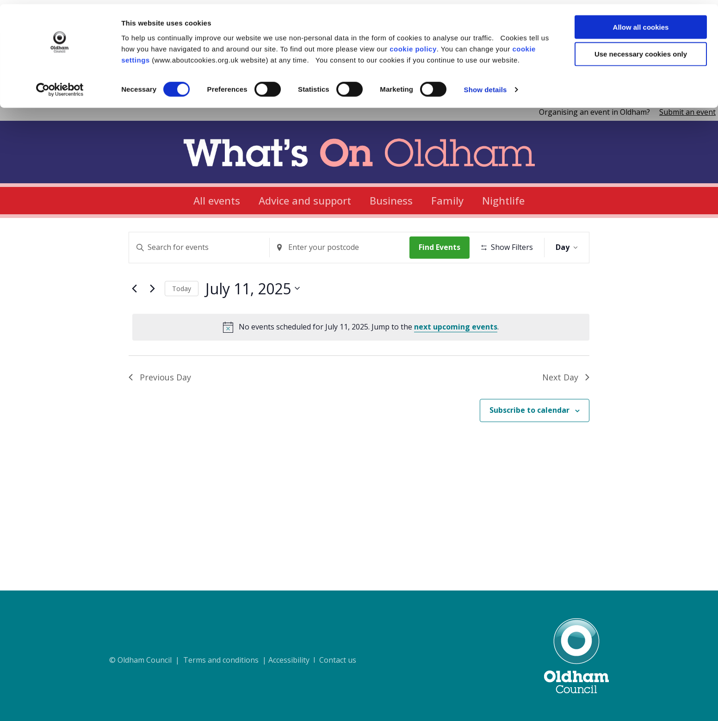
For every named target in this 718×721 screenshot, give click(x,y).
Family (447, 200)
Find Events (443, 247)
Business (391, 200)
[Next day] (152, 317)
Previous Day (160, 405)
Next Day (565, 405)
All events (216, 200)
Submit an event (687, 112)
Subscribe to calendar (529, 439)
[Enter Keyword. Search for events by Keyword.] (200, 247)
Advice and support (305, 200)
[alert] (360, 355)
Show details (485, 86)
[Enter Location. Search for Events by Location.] (342, 247)
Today (181, 316)
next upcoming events (455, 355)
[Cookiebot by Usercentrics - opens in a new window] (59, 86)
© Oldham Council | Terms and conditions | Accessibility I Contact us (232, 660)
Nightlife (503, 200)
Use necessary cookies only (640, 50)
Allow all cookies (641, 23)
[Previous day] (134, 317)
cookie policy (413, 45)
